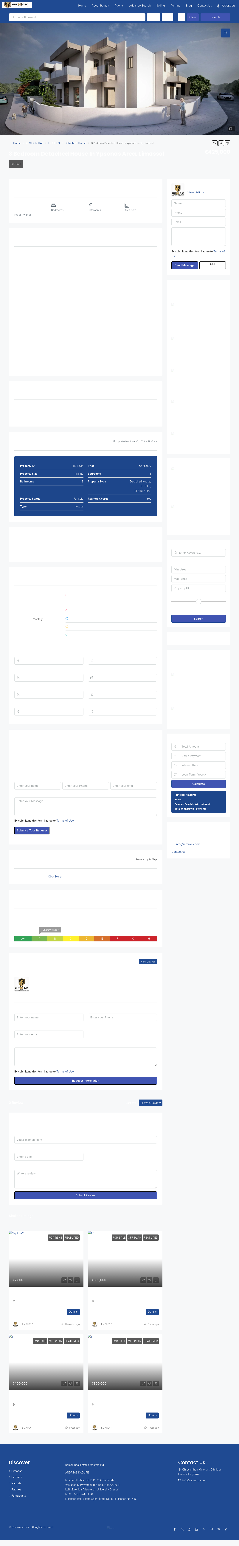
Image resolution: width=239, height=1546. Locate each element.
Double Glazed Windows (132, 554)
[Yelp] (226, 1532)
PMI (90, 703)
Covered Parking (78, 554)
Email (113, 778)
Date (65, 756)
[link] (46, 1259)
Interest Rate (22, 669)
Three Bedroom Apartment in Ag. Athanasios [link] (42, 1295)
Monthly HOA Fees (26, 703)
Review (19, 1166)
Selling (160, 5)
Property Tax (22, 686)
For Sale (16, 164)
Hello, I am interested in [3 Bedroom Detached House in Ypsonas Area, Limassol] (85, 1057)
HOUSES (54, 143)
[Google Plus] (205, 1532)
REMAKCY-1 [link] (27, 1324)
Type (167, 17)
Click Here (54, 876)
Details (73, 1311)
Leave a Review (150, 1103)
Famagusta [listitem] (17, 1495)
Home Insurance (98, 686)
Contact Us (204, 5)
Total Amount (23, 653)
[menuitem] (226, 5)
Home (82, 5)
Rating (92, 1149)
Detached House (75, 143)
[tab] (225, 33)
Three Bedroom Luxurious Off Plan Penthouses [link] (122, 1295)
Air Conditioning (28, 554)
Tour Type (20, 756)
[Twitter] (183, 1532)
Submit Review (86, 1195)
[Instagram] (190, 1532)
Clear (192, 17)
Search (215, 17)
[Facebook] (175, 1532)
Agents (119, 5)
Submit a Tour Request (32, 830)
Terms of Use (65, 820)
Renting (175, 5)
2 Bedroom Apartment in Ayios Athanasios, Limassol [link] (207, 508)
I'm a (91, 1026)
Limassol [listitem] (16, 1471)
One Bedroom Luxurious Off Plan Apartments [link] (121, 1398)
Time (113, 756)
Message (20, 793)
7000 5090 (44, 986)
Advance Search (140, 5)
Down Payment (97, 653)
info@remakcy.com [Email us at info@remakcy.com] (188, 842)
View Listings (148, 961)
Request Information (85, 1080)
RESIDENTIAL (35, 143)
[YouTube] (212, 1532)
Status (153, 17)
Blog (189, 5)
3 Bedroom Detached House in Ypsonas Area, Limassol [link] (206, 474)
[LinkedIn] (197, 1532)
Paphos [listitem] (15, 1489)
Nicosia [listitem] (15, 1483)
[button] (215, 143)
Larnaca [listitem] (15, 1477)
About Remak (100, 5)
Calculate (198, 782)
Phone (66, 778)
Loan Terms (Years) (100, 669)
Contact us (178, 850)
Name (18, 778)
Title (17, 1149)
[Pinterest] (219, 1532)
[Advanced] (181, 17)
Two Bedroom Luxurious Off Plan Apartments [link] (42, 1398)
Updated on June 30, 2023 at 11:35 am (135, 441)
